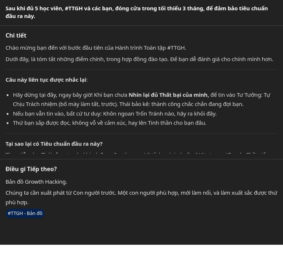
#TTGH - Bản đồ (25, 213)
